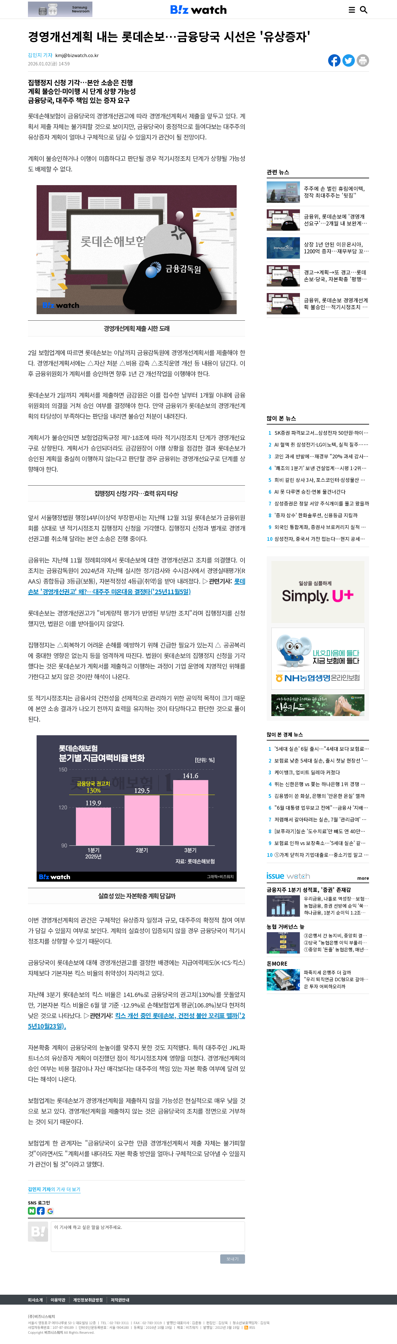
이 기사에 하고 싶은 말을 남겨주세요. (148, 1236)
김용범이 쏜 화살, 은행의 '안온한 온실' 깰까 (319, 795)
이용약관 (58, 1300)
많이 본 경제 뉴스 (285, 734)
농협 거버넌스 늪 (286, 926)
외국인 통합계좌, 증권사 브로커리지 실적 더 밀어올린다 (332, 527)
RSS (249, 1327)
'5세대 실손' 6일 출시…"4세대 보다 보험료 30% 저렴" (331, 748)
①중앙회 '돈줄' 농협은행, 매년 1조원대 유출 (347, 949)
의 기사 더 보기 (54, 1189)
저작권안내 (120, 1300)
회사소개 (35, 1300)
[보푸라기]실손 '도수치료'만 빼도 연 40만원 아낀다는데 (332, 831)
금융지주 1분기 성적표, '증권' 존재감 (309, 889)
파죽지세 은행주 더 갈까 (327, 972)
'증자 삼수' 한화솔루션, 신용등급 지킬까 (316, 515)
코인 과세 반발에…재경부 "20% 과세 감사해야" (324, 456)
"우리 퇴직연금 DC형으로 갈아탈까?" (340, 979)
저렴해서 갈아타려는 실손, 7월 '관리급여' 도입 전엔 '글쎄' (334, 819)
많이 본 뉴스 (281, 418)
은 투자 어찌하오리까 (325, 986)
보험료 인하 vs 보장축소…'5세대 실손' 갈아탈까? (325, 843)
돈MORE (277, 963)
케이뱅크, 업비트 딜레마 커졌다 (307, 772)
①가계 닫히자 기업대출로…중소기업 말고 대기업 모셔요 (333, 854)
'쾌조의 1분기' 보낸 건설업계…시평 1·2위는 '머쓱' (326, 468)
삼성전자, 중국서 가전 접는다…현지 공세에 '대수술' (328, 538)
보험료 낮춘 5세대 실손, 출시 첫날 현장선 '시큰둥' (326, 760)
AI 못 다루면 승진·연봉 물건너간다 (310, 491)
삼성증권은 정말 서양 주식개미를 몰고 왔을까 (321, 503)
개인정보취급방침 (88, 1300)
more (363, 878)
